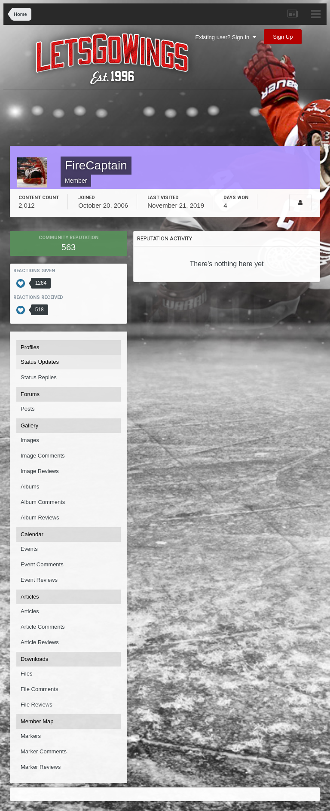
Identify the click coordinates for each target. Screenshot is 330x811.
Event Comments (42, 564)
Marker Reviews (41, 767)
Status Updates (40, 362)
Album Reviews (40, 517)
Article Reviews (40, 642)
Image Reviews (40, 471)
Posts (28, 409)
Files (26, 673)
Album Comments (43, 502)
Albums (30, 486)
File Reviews (36, 704)
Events (29, 549)
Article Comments (43, 627)
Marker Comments (44, 751)
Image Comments (43, 455)
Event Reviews (39, 580)
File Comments (39, 689)
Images (30, 440)
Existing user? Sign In (226, 37)
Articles (30, 611)
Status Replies (39, 377)
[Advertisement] (170, 120)
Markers (31, 736)
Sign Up (283, 37)
